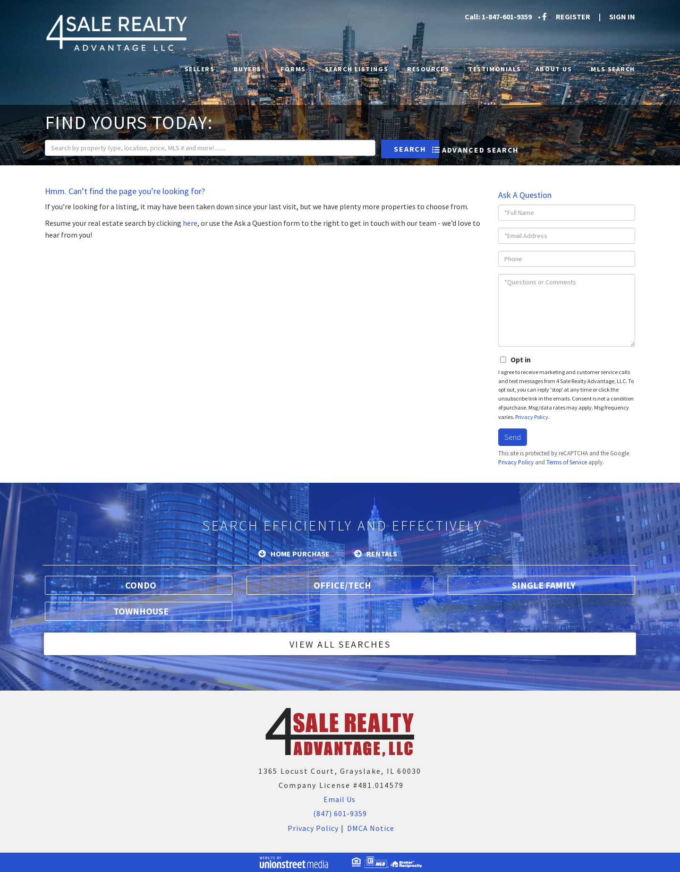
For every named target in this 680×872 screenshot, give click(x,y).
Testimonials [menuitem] (494, 69)
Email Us (339, 799)
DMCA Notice (370, 828)
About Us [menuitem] (556, 69)
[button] (383, 149)
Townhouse (141, 611)
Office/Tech (342, 585)
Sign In (622, 16)
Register (573, 16)
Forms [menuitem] (295, 69)
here (190, 223)
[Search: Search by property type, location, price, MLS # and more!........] (196, 148)
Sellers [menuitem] (202, 69)
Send (512, 437)
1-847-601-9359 (507, 16)
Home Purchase (300, 553)
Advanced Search (480, 149)
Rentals (381, 553)
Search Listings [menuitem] (359, 69)
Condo (140, 585)
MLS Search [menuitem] (613, 69)
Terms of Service (566, 462)
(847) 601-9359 (340, 813)
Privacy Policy (531, 416)
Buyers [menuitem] (250, 69)
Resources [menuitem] (430, 69)
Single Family (544, 585)
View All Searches (340, 644)
